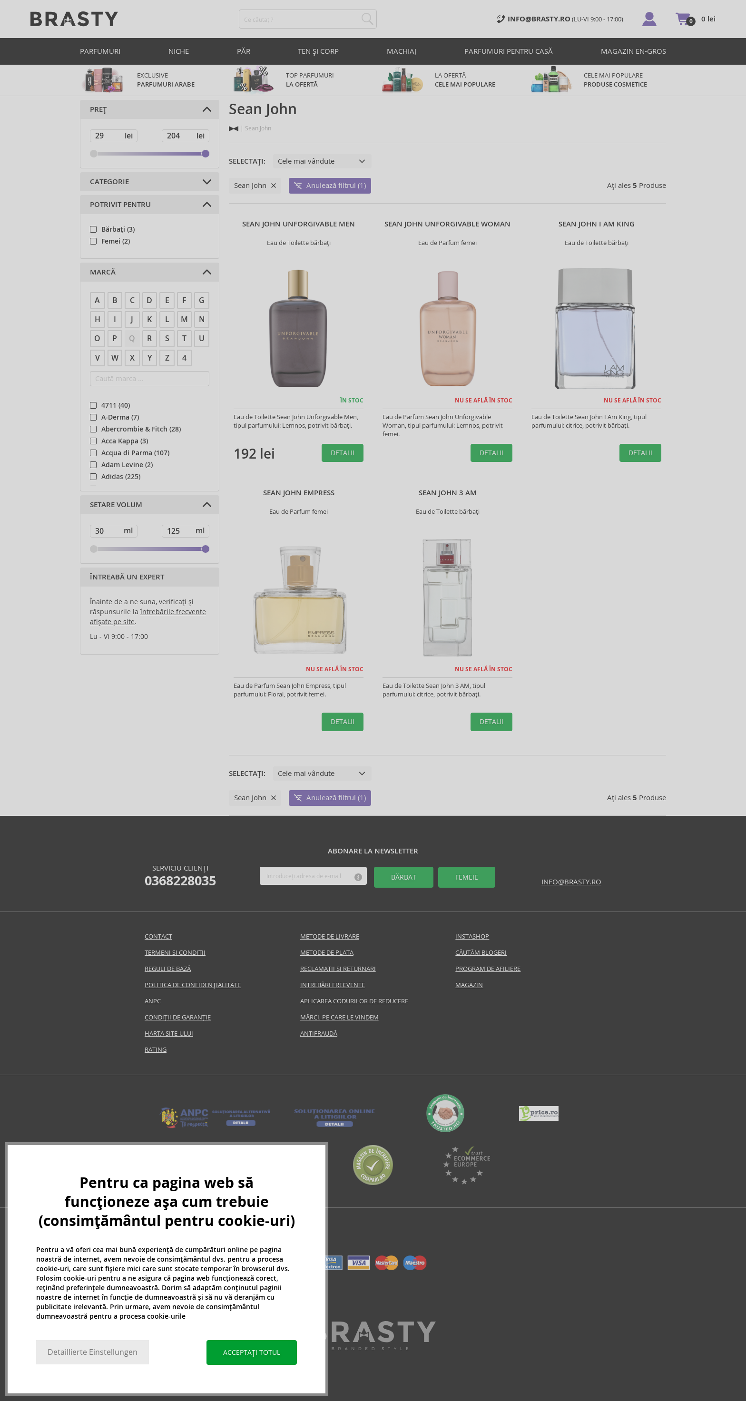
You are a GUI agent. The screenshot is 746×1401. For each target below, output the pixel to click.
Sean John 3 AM (448, 493)
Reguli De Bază (168, 969)
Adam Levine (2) (127, 464)
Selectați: (247, 161)
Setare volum (116, 504)
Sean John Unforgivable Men (298, 224)
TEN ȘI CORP (318, 51)
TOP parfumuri (298, 80)
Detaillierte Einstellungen (92, 1352)
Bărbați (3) (118, 229)
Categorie (109, 181)
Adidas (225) (120, 476)
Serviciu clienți (180, 875)
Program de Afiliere (487, 969)
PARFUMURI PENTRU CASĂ (508, 51)
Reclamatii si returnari (338, 969)
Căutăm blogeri (481, 953)
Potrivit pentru (120, 204)
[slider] (93, 153)
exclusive (149, 80)
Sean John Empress (298, 493)
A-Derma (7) (120, 417)
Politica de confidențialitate (193, 985)
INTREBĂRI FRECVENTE (332, 985)
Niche (178, 51)
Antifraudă (318, 1033)
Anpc (153, 1001)
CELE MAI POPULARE (596, 80)
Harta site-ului (169, 1033)
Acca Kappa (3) (124, 441)
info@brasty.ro (571, 881)
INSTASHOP (472, 936)
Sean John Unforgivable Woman (447, 224)
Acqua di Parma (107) (135, 453)
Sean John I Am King (597, 224)
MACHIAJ (401, 51)
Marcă (103, 272)
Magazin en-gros (633, 51)
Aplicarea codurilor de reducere (354, 1001)
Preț (98, 109)
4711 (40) (115, 405)
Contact (158, 936)
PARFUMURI (100, 51)
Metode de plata (326, 953)
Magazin (469, 985)
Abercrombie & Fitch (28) (141, 429)
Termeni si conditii (175, 953)
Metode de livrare (329, 936)
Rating (156, 1050)
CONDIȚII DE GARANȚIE (178, 1017)
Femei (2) (115, 241)
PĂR (243, 51)
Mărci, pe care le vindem (339, 1017)
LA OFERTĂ (447, 80)
